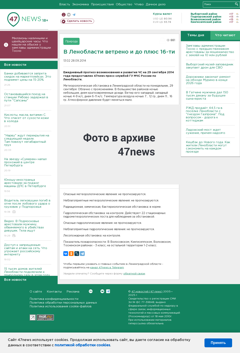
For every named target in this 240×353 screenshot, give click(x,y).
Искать (236, 4)
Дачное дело (156, 4)
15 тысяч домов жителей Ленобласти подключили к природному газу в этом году (27, 275)
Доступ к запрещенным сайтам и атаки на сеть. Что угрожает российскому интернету (27, 252)
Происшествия (102, 4)
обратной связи (134, 274)
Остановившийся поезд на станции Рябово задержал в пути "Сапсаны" (27, 100)
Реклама (73, 291)
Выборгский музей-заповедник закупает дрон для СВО (209, 66)
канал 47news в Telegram (107, 268)
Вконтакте (91, 291)
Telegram (108, 291)
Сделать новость (79, 21)
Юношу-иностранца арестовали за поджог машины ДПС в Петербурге (27, 186)
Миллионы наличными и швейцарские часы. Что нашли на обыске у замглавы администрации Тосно (31, 44)
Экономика (80, 4)
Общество (124, 4)
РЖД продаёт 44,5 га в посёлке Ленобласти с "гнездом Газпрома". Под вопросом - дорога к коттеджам (205, 114)
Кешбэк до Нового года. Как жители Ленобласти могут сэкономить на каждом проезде (208, 147)
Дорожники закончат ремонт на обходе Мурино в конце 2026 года (208, 80)
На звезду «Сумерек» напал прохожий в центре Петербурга (27, 165)
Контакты (54, 291)
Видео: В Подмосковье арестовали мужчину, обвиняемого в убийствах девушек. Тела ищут (27, 228)
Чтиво (139, 4)
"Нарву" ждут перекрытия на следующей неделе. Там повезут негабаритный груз (27, 143)
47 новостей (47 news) (146, 292)
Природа (71, 41)
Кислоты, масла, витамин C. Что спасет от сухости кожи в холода (27, 121)
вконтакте (69, 15)
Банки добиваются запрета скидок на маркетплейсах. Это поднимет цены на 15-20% (27, 79)
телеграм (74, 15)
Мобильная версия (64, 15)
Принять (218, 343)
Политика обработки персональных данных (63, 302)
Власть (64, 4)
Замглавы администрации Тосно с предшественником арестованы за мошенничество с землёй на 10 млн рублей (210, 50)
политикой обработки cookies (82, 345)
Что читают (225, 35)
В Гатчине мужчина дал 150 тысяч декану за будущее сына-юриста (207, 95)
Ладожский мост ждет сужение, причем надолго (205, 131)
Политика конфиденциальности (54, 299)
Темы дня (195, 35)
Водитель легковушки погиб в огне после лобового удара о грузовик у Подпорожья (27, 206)
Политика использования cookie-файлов (61, 306)
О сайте (36, 291)
